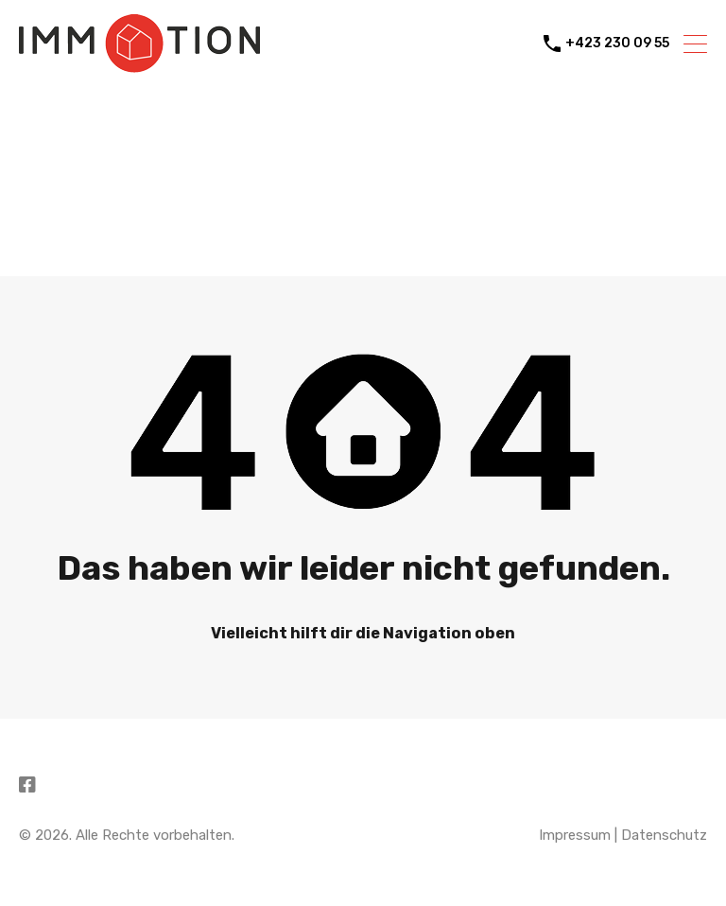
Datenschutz (664, 835)
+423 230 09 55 (617, 43)
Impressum (575, 835)
